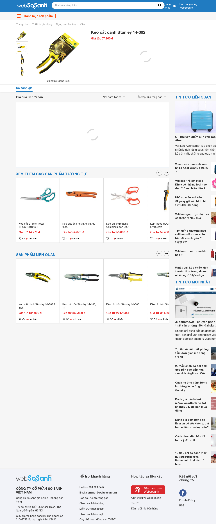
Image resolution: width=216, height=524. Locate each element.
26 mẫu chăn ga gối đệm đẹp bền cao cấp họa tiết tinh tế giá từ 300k (191, 369)
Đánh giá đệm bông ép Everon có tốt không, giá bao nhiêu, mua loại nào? (192, 423)
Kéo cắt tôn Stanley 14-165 (166, 304)
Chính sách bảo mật (91, 514)
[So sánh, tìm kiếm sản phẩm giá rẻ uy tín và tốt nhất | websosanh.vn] (32, 5)
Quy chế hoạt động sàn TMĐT (97, 519)
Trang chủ (22, 24)
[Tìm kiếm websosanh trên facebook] (183, 493)
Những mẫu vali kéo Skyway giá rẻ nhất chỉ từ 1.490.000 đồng (190, 201)
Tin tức (135, 503)
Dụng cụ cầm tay (66, 24)
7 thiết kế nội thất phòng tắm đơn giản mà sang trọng (192, 352)
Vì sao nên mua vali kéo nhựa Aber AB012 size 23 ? (191, 167)
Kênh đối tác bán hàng (144, 508)
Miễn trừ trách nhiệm (91, 508)
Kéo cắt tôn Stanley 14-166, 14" (79, 306)
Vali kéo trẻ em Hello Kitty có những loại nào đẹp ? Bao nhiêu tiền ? (191, 184)
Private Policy (187, 500)
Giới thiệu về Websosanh (146, 497)
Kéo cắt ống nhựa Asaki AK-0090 (79, 225)
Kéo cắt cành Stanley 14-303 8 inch (37, 306)
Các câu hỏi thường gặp (93, 498)
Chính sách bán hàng (91, 503)
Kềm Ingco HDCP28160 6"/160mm (163, 225)
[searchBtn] (159, 5)
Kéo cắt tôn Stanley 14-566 (122, 304)
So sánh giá (24, 88)
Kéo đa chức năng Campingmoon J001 (118, 225)
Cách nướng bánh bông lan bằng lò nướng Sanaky (191, 386)
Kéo (82, 24)
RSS (182, 505)
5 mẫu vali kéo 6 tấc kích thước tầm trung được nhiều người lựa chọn (191, 271)
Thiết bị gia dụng (42, 24)
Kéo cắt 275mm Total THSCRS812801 (31, 225)
